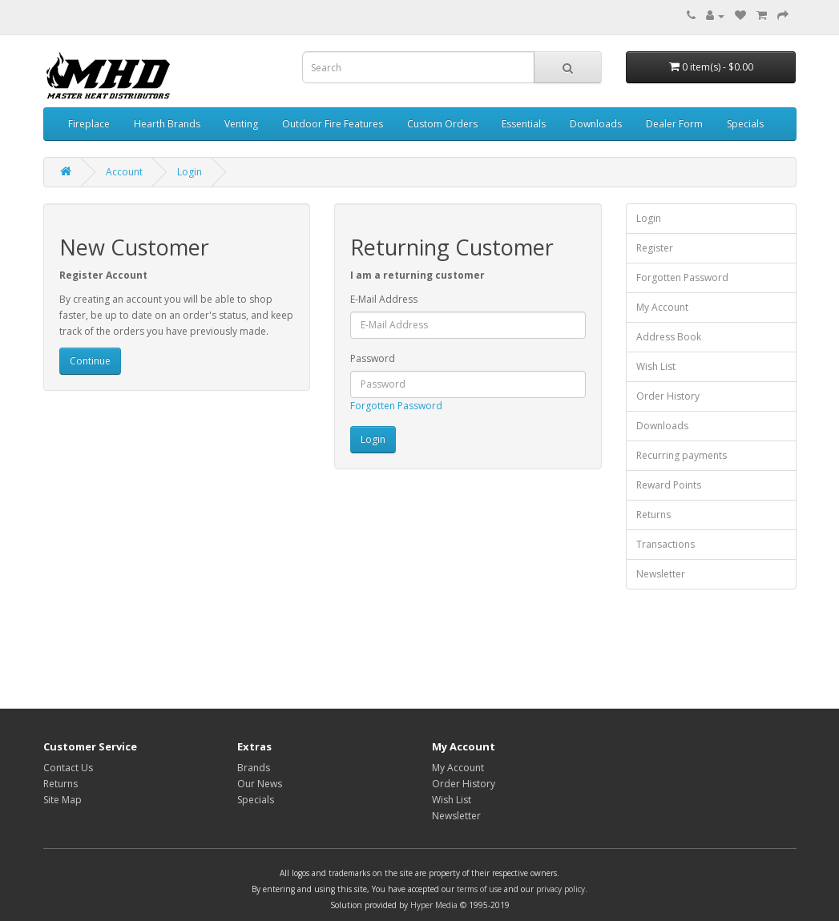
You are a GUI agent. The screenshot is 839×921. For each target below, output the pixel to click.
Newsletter (660, 574)
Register (654, 248)
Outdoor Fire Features (332, 124)
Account (124, 172)
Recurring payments (681, 455)
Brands (253, 767)
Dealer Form (674, 124)
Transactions (665, 544)
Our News (259, 783)
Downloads (596, 124)
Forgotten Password (396, 405)
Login (189, 172)
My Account (662, 307)
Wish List (656, 366)
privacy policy (560, 889)
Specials (745, 124)
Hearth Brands (167, 124)
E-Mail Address (383, 299)
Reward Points (668, 485)
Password (372, 358)
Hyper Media (434, 905)
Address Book (668, 337)
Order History (668, 396)
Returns (653, 514)
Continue (90, 361)
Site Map (62, 799)
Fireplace (89, 124)
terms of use (479, 889)
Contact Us (68, 767)
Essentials (524, 124)
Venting (241, 124)
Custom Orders (442, 124)
